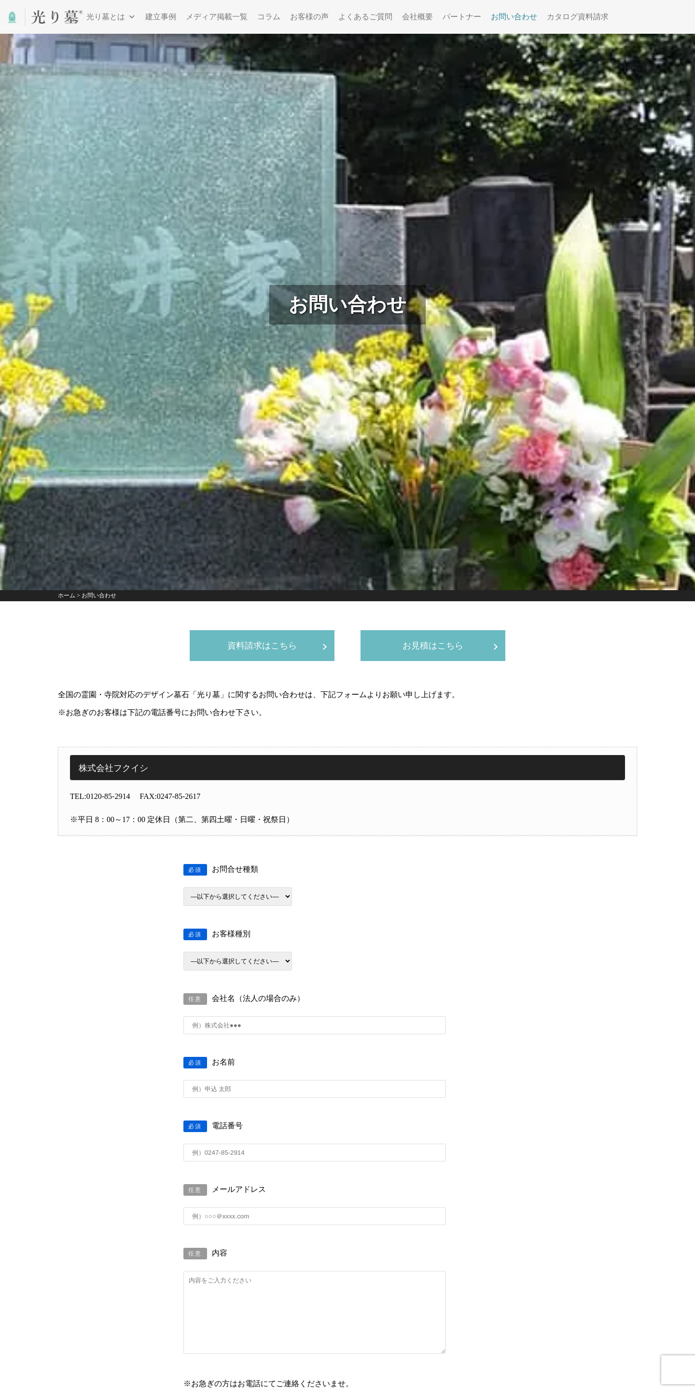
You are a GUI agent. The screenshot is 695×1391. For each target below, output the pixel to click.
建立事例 (160, 17)
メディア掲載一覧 (217, 17)
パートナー (462, 17)
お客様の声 (309, 17)
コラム (268, 17)
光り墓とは (111, 17)
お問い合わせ (514, 17)
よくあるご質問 (365, 17)
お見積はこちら (433, 645)
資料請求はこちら (262, 645)
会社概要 (417, 17)
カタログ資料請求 (578, 17)
